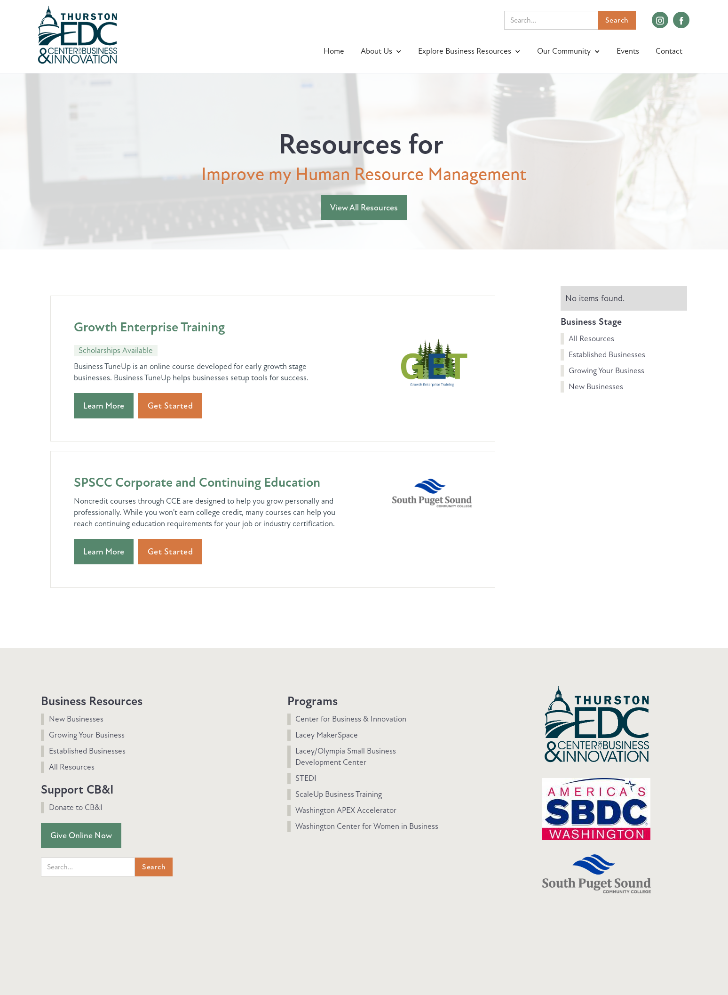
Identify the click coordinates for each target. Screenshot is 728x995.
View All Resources (364, 207)
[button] (382, 51)
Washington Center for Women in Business (366, 826)
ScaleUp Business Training (338, 794)
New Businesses (596, 387)
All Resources (591, 339)
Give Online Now (81, 835)
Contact (669, 51)
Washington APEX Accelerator (345, 810)
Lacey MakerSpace (326, 735)
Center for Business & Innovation (350, 719)
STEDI (306, 778)
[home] (77, 33)
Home (334, 51)
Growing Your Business (606, 371)
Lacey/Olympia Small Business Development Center (345, 756)
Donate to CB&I (76, 807)
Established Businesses (607, 355)
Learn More (103, 406)
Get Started (170, 406)
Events (628, 51)
